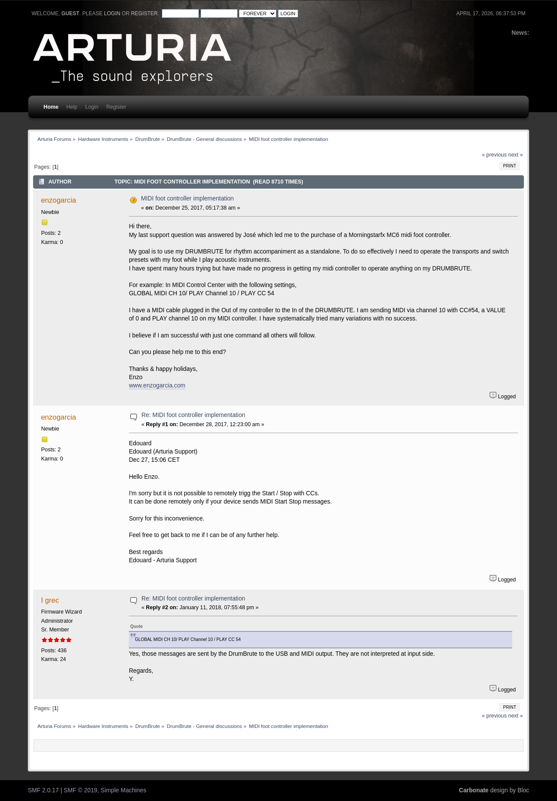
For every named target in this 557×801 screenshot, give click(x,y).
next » (515, 155)
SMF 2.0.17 (43, 790)
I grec (50, 600)
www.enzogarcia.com (157, 385)
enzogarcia (58, 200)
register (144, 13)
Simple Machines (123, 790)
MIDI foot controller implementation (187, 198)
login (112, 13)
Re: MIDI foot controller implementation (193, 415)
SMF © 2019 (80, 790)
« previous (494, 155)
